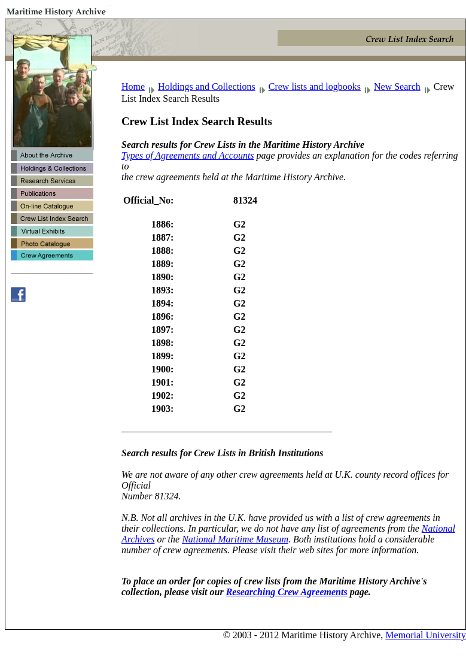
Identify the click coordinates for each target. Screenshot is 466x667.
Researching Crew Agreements (287, 592)
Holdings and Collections (206, 86)
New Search (397, 86)
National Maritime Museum (235, 539)
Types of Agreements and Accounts (187, 155)
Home (133, 86)
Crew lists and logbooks (315, 86)
